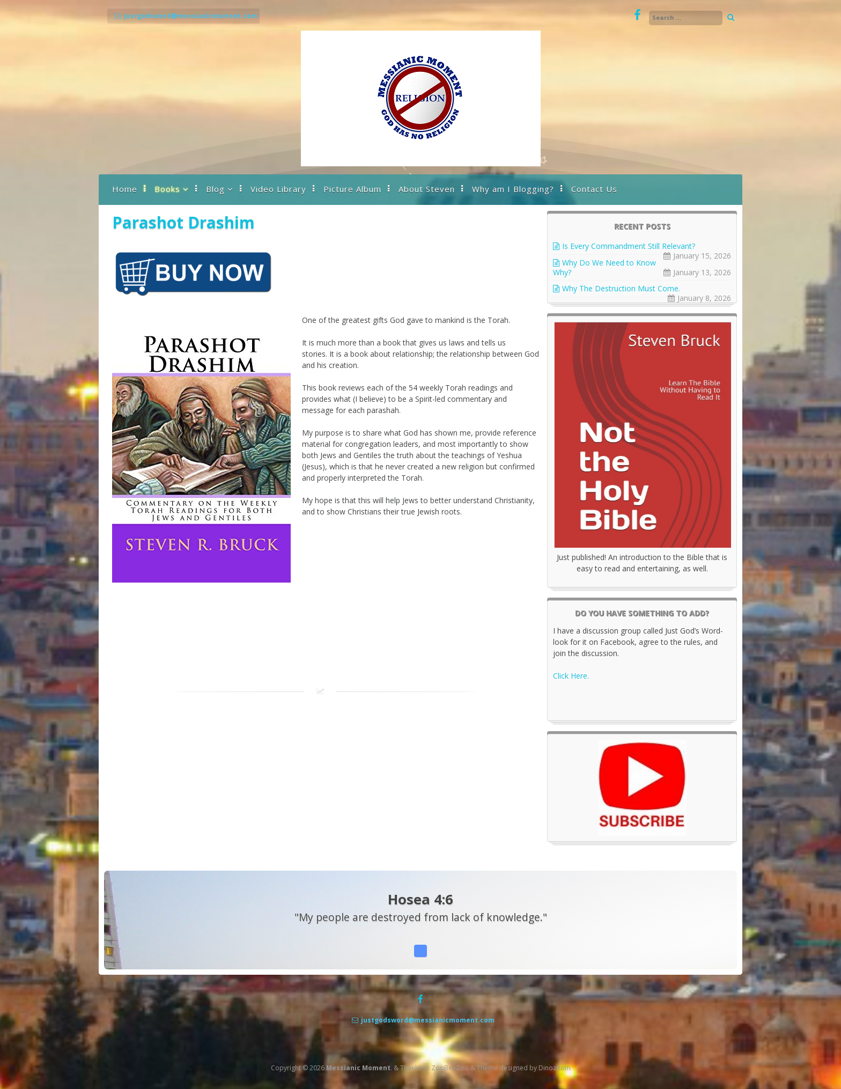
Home (124, 188)
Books (167, 188)
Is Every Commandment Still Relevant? (628, 246)
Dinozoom (554, 1067)
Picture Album (352, 188)
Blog (215, 188)
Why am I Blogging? (513, 188)
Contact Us (594, 188)
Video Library (278, 188)
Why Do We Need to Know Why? (604, 267)
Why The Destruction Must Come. (621, 288)
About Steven (427, 188)
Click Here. (571, 676)
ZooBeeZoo (450, 1067)
